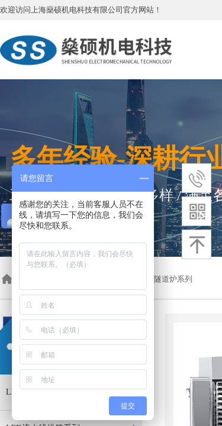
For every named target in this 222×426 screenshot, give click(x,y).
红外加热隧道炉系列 (157, 279)
